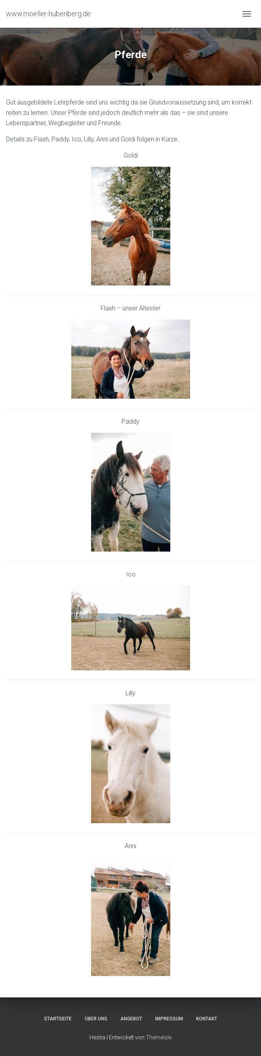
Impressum (169, 1019)
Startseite (58, 1019)
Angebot (131, 1019)
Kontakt (206, 1019)
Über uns (96, 1019)
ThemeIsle (158, 1037)
